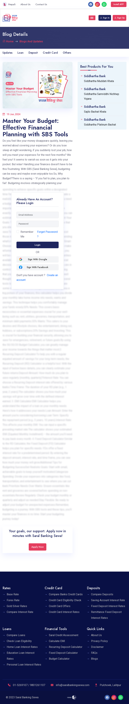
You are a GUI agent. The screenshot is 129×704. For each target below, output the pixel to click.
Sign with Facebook (33, 267)
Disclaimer (97, 647)
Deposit (33, 53)
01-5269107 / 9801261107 (26, 685)
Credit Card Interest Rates (64, 612)
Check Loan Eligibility (19, 641)
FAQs (94, 652)
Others (67, 53)
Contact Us (41, 4)
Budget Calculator (59, 658)
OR (37, 252)
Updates (7, 53)
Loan (20, 53)
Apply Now (37, 547)
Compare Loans (16, 635)
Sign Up (119, 17)
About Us (25, 4)
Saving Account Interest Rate (108, 600)
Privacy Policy (99, 641)
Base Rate (13, 594)
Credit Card (50, 53)
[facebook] (91, 4)
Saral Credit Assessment (63, 635)
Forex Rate (13, 600)
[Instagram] (97, 4)
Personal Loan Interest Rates (24, 664)
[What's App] (104, 4)
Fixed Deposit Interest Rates (108, 606)
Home (9, 41)
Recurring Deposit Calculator (65, 647)
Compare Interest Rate (20, 612)
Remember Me (26, 234)
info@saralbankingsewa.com (70, 685)
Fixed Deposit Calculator (63, 652)
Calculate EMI (57, 641)
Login (37, 245)
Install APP (119, 4)
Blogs (94, 658)
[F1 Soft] (71, 697)
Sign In (105, 17)
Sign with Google (33, 259)
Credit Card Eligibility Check (65, 600)
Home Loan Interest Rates (22, 647)
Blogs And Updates (31, 41)
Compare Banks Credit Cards (66, 594)
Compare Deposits (102, 594)
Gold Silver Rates (17, 606)
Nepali (9, 4)
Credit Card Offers (59, 606)
